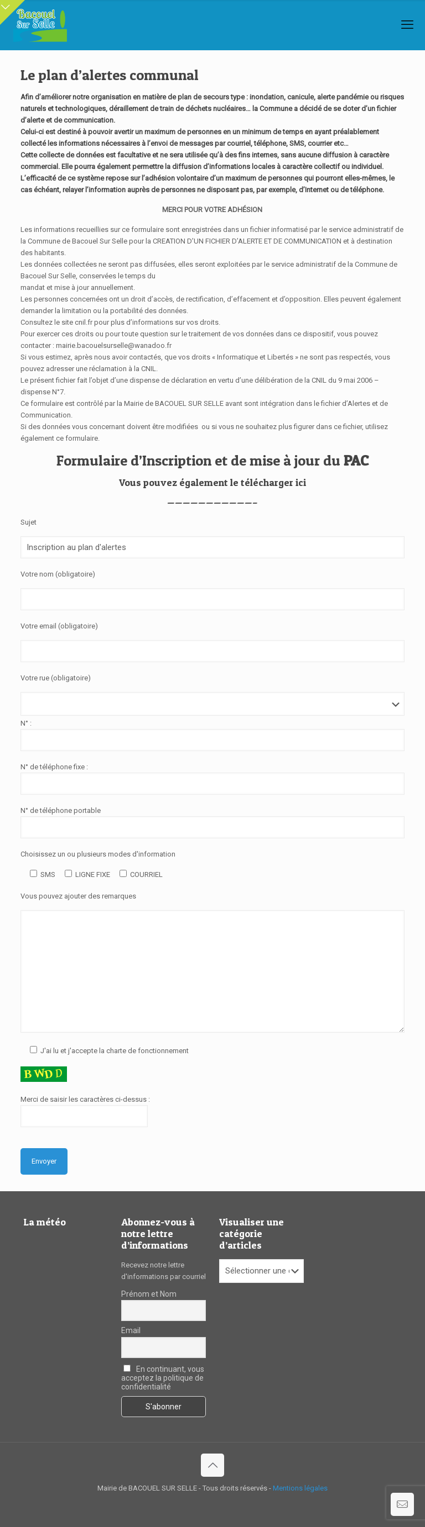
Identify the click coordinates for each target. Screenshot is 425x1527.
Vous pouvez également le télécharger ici (212, 482)
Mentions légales (300, 1488)
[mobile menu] (407, 24)
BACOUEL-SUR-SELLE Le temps (65, 1277)
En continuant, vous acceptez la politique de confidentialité (162, 1378)
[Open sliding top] (12, 12)
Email (131, 1330)
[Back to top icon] (212, 1465)
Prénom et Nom (149, 1294)
